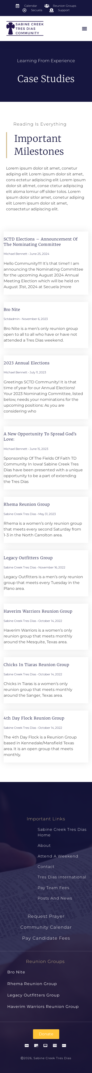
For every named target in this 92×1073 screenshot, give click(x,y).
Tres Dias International (62, 877)
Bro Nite (12, 309)
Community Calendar (46, 927)
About (44, 845)
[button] (84, 29)
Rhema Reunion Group (27, 504)
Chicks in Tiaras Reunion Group (36, 664)
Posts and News (55, 898)
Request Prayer (46, 916)
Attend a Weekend (58, 856)
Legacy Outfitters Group (28, 557)
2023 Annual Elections (27, 363)
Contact (46, 866)
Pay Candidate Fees (46, 938)
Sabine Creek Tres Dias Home (62, 832)
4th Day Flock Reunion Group (34, 718)
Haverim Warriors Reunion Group (38, 611)
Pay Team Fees (53, 887)
